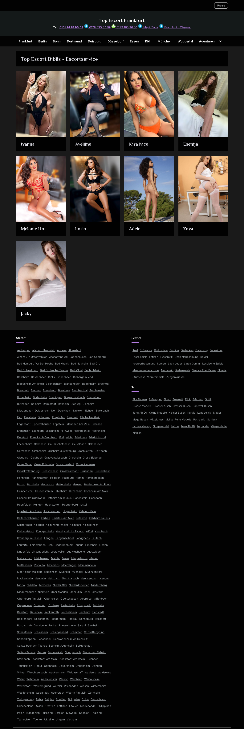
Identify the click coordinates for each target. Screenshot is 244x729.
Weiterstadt (24, 686)
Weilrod (63, 679)
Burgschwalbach (74, 397)
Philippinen (104, 705)
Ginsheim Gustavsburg (62, 450)
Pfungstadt (84, 605)
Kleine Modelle (158, 412)
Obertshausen (69, 598)
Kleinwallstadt (25, 531)
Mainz (65, 558)
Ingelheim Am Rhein (29, 511)
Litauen (73, 705)
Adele (135, 229)
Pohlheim (98, 605)
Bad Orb (95, 363)
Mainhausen (41, 558)
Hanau (21, 484)
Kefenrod (81, 518)
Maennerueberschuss (145, 370)
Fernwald (66, 430)
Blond (167, 399)
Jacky (26, 313)
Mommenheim (87, 565)
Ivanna (28, 144)
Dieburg (76, 403)
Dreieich (78, 410)
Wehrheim (32, 679)
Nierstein (43, 591)
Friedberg (81, 437)
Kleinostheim (90, 524)
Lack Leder (175, 363)
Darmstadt (49, 403)
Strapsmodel (161, 426)
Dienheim (88, 403)
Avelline (83, 144)
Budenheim (40, 397)
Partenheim (68, 605)
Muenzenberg (94, 571)
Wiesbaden (71, 686)
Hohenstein (80, 497)
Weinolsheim (92, 679)
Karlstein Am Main (63, 518)
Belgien (49, 699)
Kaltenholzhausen (28, 518)
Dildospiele (161, 350)
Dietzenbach (25, 410)
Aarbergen (23, 350)
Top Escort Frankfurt (122, 20)
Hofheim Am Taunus (59, 497)
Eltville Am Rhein (90, 417)
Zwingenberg (25, 699)
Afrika (39, 699)
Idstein (84, 504)
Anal (135, 350)
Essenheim (52, 430)
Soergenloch (73, 652)
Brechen (36, 390)
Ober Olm (76, 591)
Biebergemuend (83, 377)
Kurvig (191, 412)
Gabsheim (40, 444)
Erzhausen (23, 430)
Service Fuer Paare (204, 370)
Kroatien (50, 705)
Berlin (42, 41)
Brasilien (61, 699)
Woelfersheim (25, 692)
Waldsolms (104, 672)
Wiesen (84, 686)
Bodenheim (89, 383)
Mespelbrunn (79, 558)
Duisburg (94, 41)
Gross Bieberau (92, 457)
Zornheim (94, 692)
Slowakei (71, 712)
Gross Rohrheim (44, 464)
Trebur (38, 665)
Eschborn (38, 430)
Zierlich (136, 432)
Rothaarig (199, 419)
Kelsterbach (24, 524)
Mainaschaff (24, 558)
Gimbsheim (39, 450)
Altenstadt (74, 350)
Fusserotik (166, 356)
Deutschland (98, 699)
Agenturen (207, 41)
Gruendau (86, 471)
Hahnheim (23, 477)
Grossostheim (50, 471)
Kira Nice (138, 144)
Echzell (89, 410)
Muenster (77, 571)
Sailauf (82, 625)
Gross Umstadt (65, 464)
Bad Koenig (62, 363)
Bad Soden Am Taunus (54, 370)
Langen (49, 538)
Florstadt (22, 437)
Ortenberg (40, 605)
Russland (47, 712)
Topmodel (203, 426)
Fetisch (153, 356)
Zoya (188, 229)
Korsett (161, 363)
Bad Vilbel (76, 370)
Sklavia (222, 370)
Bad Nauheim (79, 363)
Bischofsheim (54, 383)
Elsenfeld (72, 417)
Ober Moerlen (59, 591)
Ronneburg (86, 618)
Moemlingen (68, 565)
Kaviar (204, 356)
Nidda (21, 585)
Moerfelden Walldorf (29, 571)
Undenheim (83, 665)
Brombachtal (79, 390)
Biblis (51, 377)
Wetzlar (57, 686)
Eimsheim (30, 417)
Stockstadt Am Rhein (72, 658)
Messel (93, 558)
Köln (148, 41)
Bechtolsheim (92, 370)
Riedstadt (98, 612)
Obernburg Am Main (29, 598)
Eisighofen (58, 417)
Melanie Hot (34, 229)
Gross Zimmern (85, 464)
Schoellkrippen (26, 638)
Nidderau (45, 585)
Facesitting (216, 350)
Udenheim (50, 665)
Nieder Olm (60, 585)
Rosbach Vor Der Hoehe (32, 625)
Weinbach (76, 679)
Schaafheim (24, 632)
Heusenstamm (44, 491)
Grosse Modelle (142, 406)
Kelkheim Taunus (99, 518)
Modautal (39, 565)
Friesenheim (24, 444)
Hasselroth (47, 484)
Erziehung (201, 350)
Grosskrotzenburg (28, 471)
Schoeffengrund (94, 632)
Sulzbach (92, 658)
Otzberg (53, 605)
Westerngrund (42, 686)
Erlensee (97, 424)
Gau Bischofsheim (59, 444)
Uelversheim (66, 665)
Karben (45, 518)
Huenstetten (52, 504)
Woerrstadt (57, 692)
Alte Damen (139, 399)
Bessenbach (38, 377)
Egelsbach (102, 410)
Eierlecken (187, 350)
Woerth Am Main (76, 692)
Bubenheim (24, 397)
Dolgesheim (42, 410)
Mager (217, 412)
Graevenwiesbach (55, 457)
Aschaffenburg (58, 356)
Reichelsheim (69, 612)
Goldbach (36, 457)
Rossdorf (100, 618)
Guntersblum (102, 471)
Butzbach (23, 403)
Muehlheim (50, 571)
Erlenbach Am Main (78, 424)
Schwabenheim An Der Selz (70, 638)
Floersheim (98, 430)
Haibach (55, 477)
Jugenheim (70, 511)
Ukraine (49, 719)
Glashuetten (85, 450)
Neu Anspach (70, 578)
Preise (221, 5)
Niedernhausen (26, 591)
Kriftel (89, 531)
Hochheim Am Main (96, 491)
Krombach (101, 531)
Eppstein (58, 424)
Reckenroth (51, 612)
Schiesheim (41, 632)
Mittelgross (157, 419)
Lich (50, 544)
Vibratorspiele (155, 377)
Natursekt (167, 370)
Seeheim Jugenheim (61, 645)
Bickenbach (64, 377)
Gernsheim (23, 450)
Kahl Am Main (87, 511)
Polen (20, 712)
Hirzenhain (75, 491)
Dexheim (63, 403)
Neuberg (105, 578)
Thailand (96, 712)
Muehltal (64, 571)
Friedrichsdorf (97, 437)
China (85, 699)
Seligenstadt (84, 645)
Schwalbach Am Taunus (32, 645)
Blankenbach (72, 383)
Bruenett (178, 399)
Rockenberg (24, 618)
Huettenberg (70, 504)
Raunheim (36, 612)
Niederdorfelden (79, 585)
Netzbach (54, 578)
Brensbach (49, 390)
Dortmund (74, 41)
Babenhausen (78, 356)
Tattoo (175, 426)
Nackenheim (25, 578)
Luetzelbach (94, 551)
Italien (39, 705)
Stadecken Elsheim (94, 652)
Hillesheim (61, 491)
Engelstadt (23, 424)
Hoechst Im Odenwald (31, 497)
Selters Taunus (26, 652)
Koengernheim (45, 531)
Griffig (209, 399)
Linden (103, 544)
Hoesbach (95, 497)
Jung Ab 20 (139, 412)
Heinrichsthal (25, 491)
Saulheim (93, 625)
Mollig (169, 419)
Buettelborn (94, 397)
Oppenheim (24, 605)
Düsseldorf (116, 41)
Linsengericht (40, 551)
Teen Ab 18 (188, 426)
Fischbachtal (82, 430)
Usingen (97, 665)
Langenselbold (64, 538)
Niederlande (88, 705)
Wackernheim (57, 672)
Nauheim (40, 578)
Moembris (53, 565)
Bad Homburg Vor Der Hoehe (35, 363)
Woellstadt (42, 692)
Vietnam (72, 719)
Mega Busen (140, 419)
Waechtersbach (37, 672)
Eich (19, 417)
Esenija (190, 144)
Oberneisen (51, 598)
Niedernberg (99, 585)
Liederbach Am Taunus (69, 544)
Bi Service (146, 350)
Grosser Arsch (162, 406)
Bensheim (23, 377)
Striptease (138, 377)
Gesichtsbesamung (186, 356)
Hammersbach (95, 477)
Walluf (21, 679)
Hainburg (68, 477)
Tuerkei (37, 719)
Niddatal (32, 585)
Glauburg (23, 457)
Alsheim (62, 350)
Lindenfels (23, 551)
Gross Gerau (24, 464)
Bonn (57, 41)
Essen (134, 41)
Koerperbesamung (143, 363)
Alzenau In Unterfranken (32, 356)
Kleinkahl (75, 524)
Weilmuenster (49, 679)
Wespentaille (219, 426)
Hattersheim (63, 484)
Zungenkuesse (175, 377)
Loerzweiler (58, 551)
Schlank (212, 419)
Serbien (59, 712)
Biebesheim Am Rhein (30, 383)
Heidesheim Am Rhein (97, 484)
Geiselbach (79, 444)
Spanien (84, 712)
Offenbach (100, 598)
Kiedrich (39, 524)
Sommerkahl (55, 652)
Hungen (38, 504)
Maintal (55, 558)
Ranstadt (22, 612)
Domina (174, 350)
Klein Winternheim (57, 524)
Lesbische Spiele (212, 363)
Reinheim (84, 612)
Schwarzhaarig (141, 426)
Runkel (53, 625)
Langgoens (83, 538)
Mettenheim (24, 565)
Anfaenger (155, 399)
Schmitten (76, 632)
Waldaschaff (75, 672)
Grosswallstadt (69, 471)
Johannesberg (52, 511)
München (165, 41)
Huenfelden (24, 504)
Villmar (21, 672)
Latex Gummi (192, 363)
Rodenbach (41, 618)
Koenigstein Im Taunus (70, 531)
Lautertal (22, 544)
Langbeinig (204, 412)
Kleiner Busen (177, 412)
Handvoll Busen (202, 406)
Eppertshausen (41, 424)
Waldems (90, 672)
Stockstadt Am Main (44, 658)
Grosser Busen (182, 406)
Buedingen (55, 397)
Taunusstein (24, 665)
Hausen (77, 484)
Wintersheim (98, 686)
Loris (80, 229)
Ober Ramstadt (93, 591)
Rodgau (72, 618)
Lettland (62, 705)
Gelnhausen (95, 444)
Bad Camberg (97, 356)
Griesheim (75, 457)
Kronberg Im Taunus (29, 538)
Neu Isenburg (89, 578)
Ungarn (60, 719)
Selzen (41, 652)
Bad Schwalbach (27, 370)
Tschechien (24, 719)
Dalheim (36, 403)
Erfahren (198, 399)
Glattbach (101, 450)
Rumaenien (33, 712)
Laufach (97, 538)
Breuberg (64, 390)
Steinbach (23, 658)
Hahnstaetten (39, 477)
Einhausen (44, 417)
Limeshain (91, 544)
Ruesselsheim (67, 625)
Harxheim (33, 484)
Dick (188, 399)
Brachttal (103, 383)
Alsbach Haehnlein (43, 350)
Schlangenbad (59, 632)
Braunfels (23, 390)
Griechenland (25, 705)
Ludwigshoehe (76, 551)
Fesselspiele (139, 356)
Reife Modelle (183, 419)
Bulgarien (74, 699)
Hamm (80, 477)
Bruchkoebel (97, 390)
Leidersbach (38, 544)
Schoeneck (44, 638)
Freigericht (66, 437)
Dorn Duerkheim (61, 410)
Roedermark (58, 618)
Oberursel (86, 598)
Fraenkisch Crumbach (43, 437)
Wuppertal (185, 41)
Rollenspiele (182, 370)
